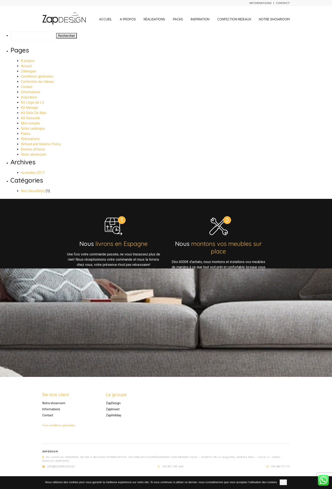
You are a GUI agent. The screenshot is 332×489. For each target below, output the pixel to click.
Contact (283, 3)
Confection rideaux (234, 19)
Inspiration (200, 19)
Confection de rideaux (37, 82)
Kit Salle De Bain (33, 113)
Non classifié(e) (33, 191)
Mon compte (30, 123)
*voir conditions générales (58, 425)
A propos (128, 19)
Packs (178, 19)
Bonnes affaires (33, 149)
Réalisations (154, 19)
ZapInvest (113, 409)
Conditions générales (37, 76)
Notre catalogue (33, 128)
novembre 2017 (33, 173)
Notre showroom (274, 19)
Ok (283, 482)
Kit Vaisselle (30, 118)
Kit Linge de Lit (32, 102)
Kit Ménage (29, 108)
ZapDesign (113, 403)
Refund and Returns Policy (41, 144)
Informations (260, 3)
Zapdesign (50, 451)
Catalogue (28, 71)
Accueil (105, 19)
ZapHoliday (113, 415)
